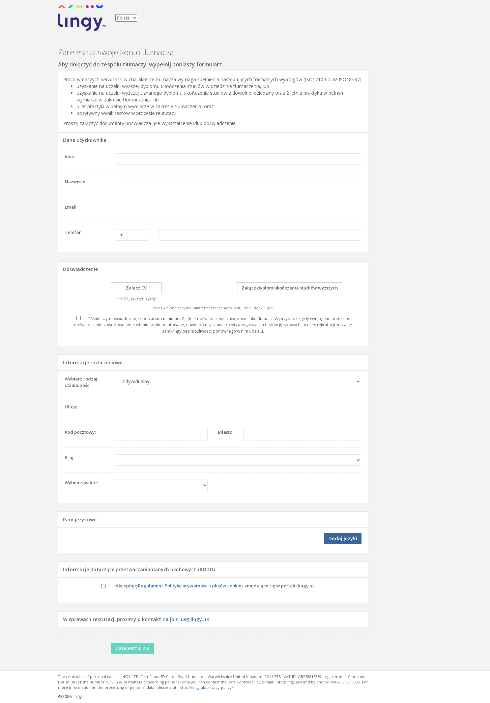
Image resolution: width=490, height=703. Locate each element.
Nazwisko (75, 182)
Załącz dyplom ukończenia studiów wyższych (289, 288)
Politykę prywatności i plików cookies (204, 586)
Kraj (69, 457)
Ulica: (71, 407)
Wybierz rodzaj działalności (81, 382)
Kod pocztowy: (80, 432)
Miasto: (225, 432)
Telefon (73, 232)
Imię (69, 156)
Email (71, 207)
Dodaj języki (342, 538)
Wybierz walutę (81, 483)
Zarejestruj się (132, 648)
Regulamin (149, 586)
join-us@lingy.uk (189, 619)
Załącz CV (136, 288)
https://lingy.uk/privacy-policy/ (205, 687)
